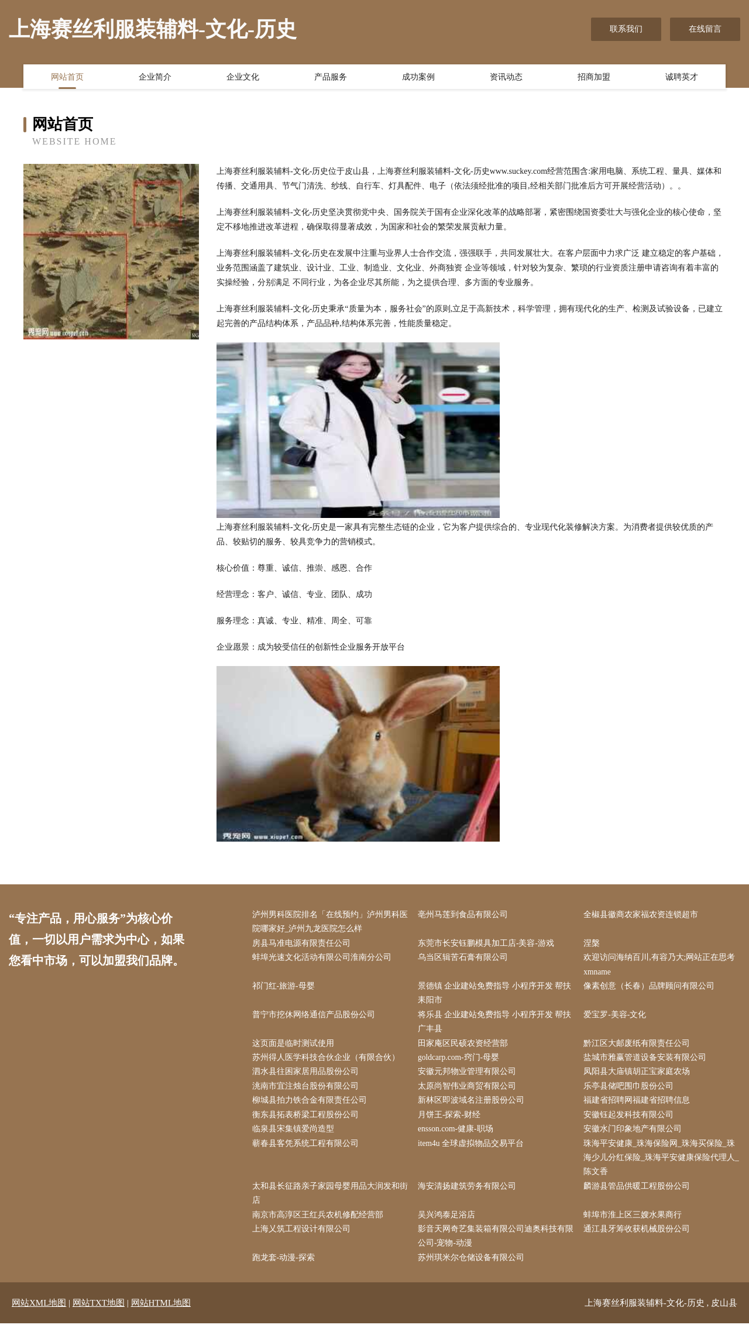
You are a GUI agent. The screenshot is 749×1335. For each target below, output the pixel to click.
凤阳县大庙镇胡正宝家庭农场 (639, 1077)
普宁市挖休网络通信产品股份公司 (316, 1018)
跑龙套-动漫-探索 (286, 1269)
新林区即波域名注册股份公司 (473, 1106)
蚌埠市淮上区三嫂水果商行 (635, 1224)
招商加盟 (593, 78)
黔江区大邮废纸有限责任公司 (639, 1048)
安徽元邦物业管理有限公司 (469, 1077)
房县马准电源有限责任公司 (304, 944)
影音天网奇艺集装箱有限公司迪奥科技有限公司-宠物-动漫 (494, 1246)
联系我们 (626, 29)
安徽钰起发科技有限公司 (631, 1121)
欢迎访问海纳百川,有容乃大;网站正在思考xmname (662, 967)
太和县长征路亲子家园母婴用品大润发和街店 (328, 1202)
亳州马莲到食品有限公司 (465, 915)
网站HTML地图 (161, 1314)
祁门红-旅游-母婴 (286, 988)
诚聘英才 (681, 78)
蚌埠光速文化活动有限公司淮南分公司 (324, 959)
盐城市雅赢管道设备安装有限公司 (647, 1062)
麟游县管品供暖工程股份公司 (639, 1195)
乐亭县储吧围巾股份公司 (631, 1091)
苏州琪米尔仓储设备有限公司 (473, 1269)
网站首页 (67, 78)
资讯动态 (506, 78)
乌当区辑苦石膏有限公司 (465, 959)
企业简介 (155, 78)
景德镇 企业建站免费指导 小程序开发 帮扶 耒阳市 (497, 996)
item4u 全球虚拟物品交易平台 (473, 1151)
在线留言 (705, 29)
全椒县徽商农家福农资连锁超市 (643, 915)
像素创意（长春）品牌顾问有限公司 (651, 988)
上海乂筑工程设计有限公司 (304, 1239)
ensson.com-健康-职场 (458, 1136)
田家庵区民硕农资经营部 (465, 1048)
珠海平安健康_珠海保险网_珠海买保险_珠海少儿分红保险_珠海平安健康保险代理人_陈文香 (662, 1166)
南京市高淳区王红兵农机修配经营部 (320, 1224)
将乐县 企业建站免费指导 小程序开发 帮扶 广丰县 (497, 1025)
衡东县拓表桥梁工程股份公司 (308, 1121)
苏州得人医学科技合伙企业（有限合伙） (328, 1062)
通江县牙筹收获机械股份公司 (639, 1239)
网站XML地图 (39, 1314)
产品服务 (330, 78)
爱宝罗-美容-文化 (617, 1018)
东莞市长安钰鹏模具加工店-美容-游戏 (488, 944)
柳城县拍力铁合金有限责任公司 (312, 1106)
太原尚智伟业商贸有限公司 (469, 1091)
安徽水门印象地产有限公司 (635, 1136)
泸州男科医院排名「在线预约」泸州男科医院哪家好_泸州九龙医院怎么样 (328, 922)
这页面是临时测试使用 (295, 1048)
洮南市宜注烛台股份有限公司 (308, 1091)
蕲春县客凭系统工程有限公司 (308, 1151)
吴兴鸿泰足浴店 (448, 1224)
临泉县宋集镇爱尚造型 (295, 1136)
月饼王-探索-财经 (451, 1121)
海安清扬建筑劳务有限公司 (469, 1195)
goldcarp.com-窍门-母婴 (461, 1062)
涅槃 (594, 944)
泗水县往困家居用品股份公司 (308, 1077)
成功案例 (418, 78)
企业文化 (242, 78)
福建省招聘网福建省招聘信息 (639, 1106)
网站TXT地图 (99, 1314)
